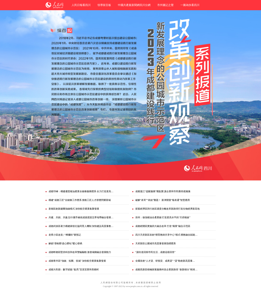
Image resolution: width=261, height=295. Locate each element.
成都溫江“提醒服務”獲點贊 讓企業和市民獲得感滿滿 (162, 191)
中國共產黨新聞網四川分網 (134, 5)
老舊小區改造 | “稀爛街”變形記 (65, 235)
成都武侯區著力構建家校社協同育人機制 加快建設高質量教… (81, 226)
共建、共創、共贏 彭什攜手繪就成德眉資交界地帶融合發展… (81, 217)
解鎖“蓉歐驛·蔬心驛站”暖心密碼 (65, 243)
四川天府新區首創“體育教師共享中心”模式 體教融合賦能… (166, 235)
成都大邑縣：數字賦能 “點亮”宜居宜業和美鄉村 (74, 269)
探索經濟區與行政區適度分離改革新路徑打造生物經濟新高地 (167, 209)
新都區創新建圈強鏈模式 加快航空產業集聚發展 (74, 209)
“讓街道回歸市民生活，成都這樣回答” (155, 252)
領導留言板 (104, 5)
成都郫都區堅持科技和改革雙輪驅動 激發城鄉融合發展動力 (80, 252)
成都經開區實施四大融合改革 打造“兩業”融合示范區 (162, 226)
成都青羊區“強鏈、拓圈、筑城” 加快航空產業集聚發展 (77, 261)
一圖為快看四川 (189, 5)
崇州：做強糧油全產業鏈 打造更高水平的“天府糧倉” (162, 217)
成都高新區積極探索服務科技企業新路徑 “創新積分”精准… (166, 269)
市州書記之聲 (165, 5)
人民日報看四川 (81, 5)
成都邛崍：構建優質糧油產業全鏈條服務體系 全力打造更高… (81, 191)
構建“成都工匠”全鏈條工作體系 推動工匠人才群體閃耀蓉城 (80, 200)
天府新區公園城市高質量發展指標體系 (155, 243)
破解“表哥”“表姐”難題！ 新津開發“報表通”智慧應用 (162, 200)
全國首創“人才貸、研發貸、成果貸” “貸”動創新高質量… (165, 261)
